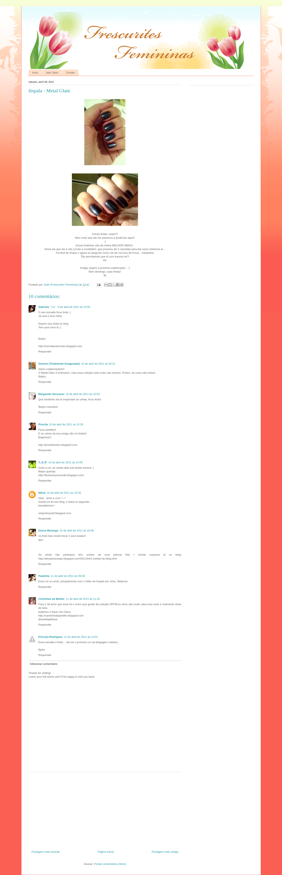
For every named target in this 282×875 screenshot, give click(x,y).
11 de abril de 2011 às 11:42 (83, 598)
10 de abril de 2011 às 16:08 (76, 530)
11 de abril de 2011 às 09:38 (68, 575)
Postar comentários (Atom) (110, 864)
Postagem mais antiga (165, 851)
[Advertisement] (105, 809)
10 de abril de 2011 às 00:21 (98, 363)
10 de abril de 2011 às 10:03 (83, 394)
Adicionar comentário (43, 663)
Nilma (42, 492)
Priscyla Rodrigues (50, 636)
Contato (70, 72)
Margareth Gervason (51, 394)
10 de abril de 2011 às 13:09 (65, 462)
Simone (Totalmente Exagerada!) (59, 363)
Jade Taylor (52, 72)
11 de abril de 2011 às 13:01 (81, 636)
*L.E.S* (42, 462)
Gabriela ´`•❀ (47, 306)
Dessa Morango (48, 530)
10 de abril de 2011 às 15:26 (64, 492)
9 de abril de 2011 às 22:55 (74, 306)
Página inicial (106, 851)
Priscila (43, 424)
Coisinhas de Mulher (51, 598)
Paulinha (44, 575)
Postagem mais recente (46, 851)
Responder (45, 351)
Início (35, 72)
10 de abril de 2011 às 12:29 (66, 424)
